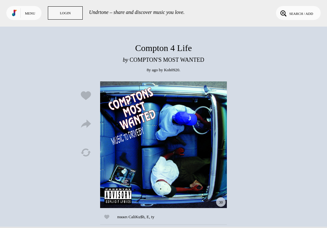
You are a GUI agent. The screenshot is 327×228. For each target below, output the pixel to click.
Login (65, 13)
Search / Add (296, 13)
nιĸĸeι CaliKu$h (130, 216)
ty (152, 216)
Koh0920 (171, 69)
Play (163, 144)
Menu (30, 13)
